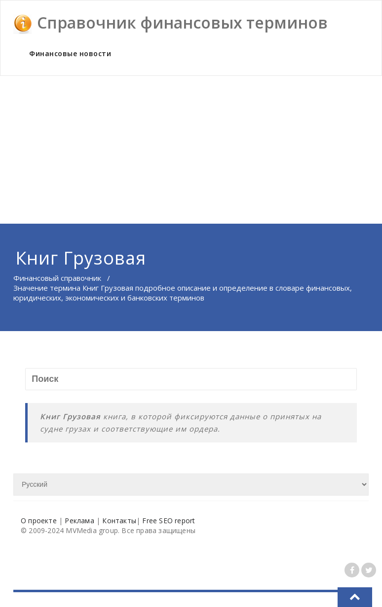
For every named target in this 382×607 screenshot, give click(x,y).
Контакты (119, 520)
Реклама (79, 520)
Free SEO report (168, 520)
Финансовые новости (70, 53)
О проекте (39, 520)
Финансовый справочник (57, 278)
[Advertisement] (191, 150)
